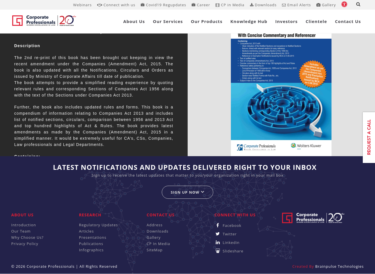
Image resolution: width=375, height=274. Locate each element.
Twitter (225, 234)
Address (155, 224)
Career (201, 4)
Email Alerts (296, 4)
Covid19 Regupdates (163, 4)
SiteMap (155, 249)
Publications (91, 243)
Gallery (326, 4)
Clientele (316, 21)
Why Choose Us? (27, 237)
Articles (86, 231)
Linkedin (227, 242)
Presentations (93, 237)
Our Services (168, 21)
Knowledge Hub (248, 21)
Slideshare (228, 251)
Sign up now (187, 192)
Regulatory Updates (98, 224)
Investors (286, 21)
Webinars (82, 4)
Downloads (263, 4)
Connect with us (116, 4)
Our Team (21, 231)
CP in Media (230, 4)
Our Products (206, 21)
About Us (134, 21)
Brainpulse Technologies (339, 266)
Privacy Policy (24, 243)
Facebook (227, 225)
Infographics (91, 249)
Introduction (23, 224)
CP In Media (158, 243)
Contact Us (348, 21)
